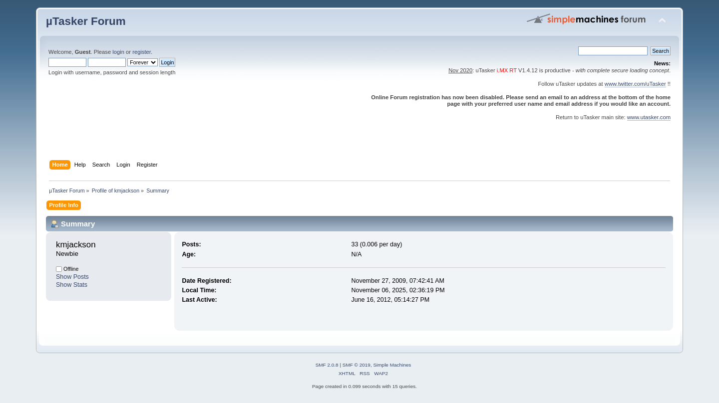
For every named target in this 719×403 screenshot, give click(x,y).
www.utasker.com (649, 117)
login (118, 52)
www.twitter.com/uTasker (635, 84)
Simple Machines (392, 365)
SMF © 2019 (356, 365)
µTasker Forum (86, 21)
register (141, 52)
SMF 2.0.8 (327, 365)
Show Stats (71, 284)
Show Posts (72, 276)
